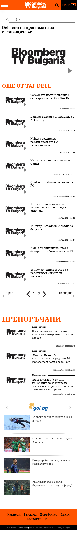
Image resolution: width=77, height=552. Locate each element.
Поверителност (30, 527)
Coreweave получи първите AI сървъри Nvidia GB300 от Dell (51, 96)
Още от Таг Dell (26, 85)
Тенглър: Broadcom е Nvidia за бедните (51, 227)
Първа (9, 293)
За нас (65, 514)
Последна (65, 293)
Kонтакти (34, 518)
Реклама (30, 514)
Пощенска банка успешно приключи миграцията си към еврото (52, 334)
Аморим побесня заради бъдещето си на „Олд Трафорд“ (38, 487)
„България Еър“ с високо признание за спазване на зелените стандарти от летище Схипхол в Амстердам (53, 384)
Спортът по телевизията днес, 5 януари (38, 422)
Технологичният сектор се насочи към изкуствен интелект (49, 273)
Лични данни (42, 527)
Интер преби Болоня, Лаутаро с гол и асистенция (38, 465)
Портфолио (48, 514)
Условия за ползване (15, 527)
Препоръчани (31, 319)
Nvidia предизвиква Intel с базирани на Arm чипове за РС (52, 249)
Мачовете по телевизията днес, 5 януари (38, 444)
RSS (48, 518)
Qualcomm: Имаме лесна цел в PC (52, 184)
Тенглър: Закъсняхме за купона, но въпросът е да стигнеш (48, 207)
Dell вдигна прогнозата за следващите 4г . (28, 29)
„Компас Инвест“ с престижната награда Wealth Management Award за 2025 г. (51, 359)
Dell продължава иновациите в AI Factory (52, 118)
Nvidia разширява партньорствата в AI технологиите (44, 142)
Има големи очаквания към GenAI (50, 162)
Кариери (14, 514)
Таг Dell (14, 19)
